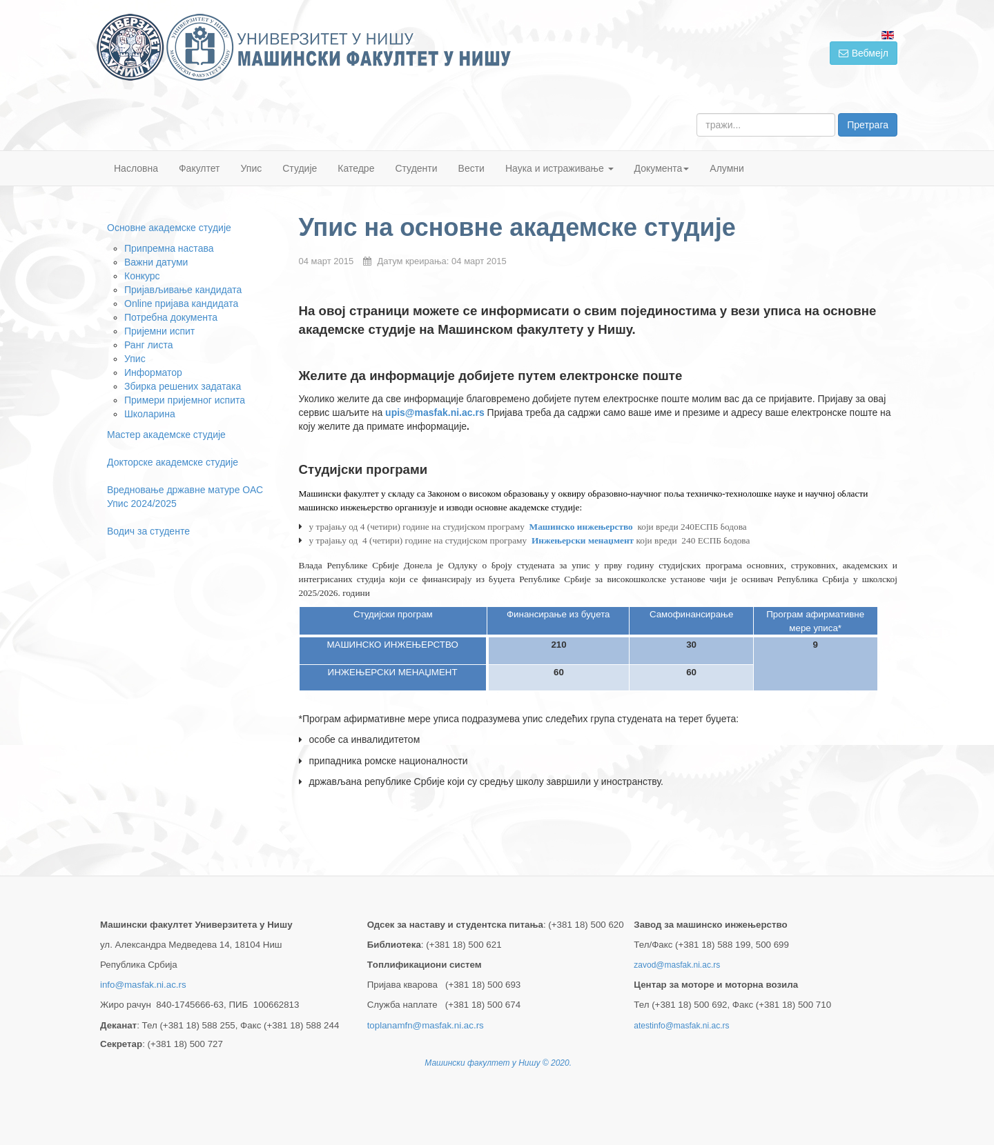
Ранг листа (148, 344)
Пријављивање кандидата (183, 289)
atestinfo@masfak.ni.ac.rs (681, 1025)
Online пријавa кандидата (181, 303)
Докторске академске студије (172, 462)
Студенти (416, 168)
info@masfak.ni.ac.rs (143, 984)
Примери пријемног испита (184, 400)
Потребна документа (170, 317)
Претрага (867, 124)
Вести (471, 168)
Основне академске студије (169, 227)
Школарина (149, 413)
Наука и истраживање (559, 168)
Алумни (727, 168)
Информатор (153, 372)
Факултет (199, 168)
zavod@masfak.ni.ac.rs (677, 965)
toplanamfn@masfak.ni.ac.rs (425, 1025)
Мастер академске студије (166, 434)
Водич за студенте (148, 531)
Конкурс (142, 275)
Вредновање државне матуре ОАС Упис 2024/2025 (185, 496)
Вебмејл (863, 53)
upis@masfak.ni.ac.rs (435, 412)
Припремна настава (168, 248)
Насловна (136, 168)
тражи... (696, 113)
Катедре (356, 168)
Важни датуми (156, 262)
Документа (662, 168)
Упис (251, 168)
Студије (299, 168)
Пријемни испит (159, 331)
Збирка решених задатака (182, 386)
